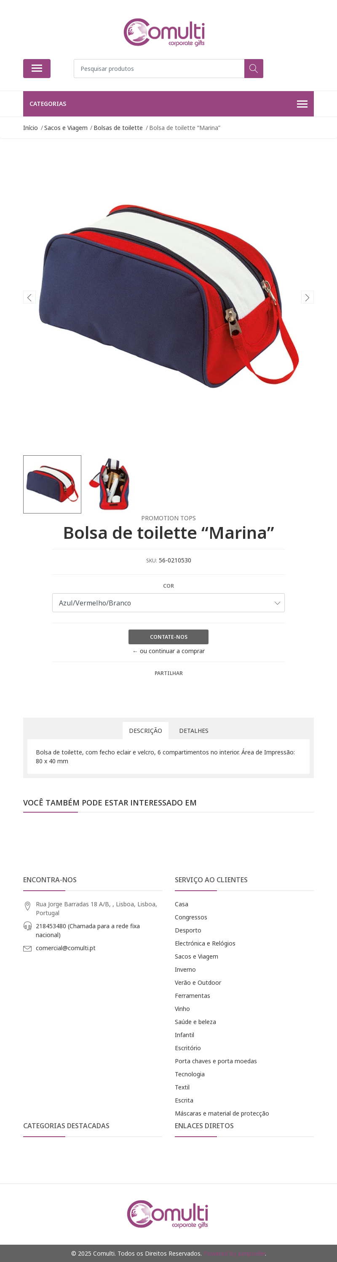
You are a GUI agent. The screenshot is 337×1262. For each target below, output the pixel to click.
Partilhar (169, 673)
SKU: (151, 560)
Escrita (184, 1100)
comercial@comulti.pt (66, 948)
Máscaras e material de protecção (222, 1113)
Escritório (188, 1048)
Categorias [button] (168, 104)
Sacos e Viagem (196, 956)
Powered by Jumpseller (234, 1253)
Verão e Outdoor (198, 982)
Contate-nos (168, 636)
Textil (182, 1087)
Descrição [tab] (145, 731)
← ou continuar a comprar (168, 651)
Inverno (185, 969)
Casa (181, 904)
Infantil (184, 1035)
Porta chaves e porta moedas (216, 1061)
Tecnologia (190, 1074)
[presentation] (29, 297)
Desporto (188, 930)
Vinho (182, 1009)
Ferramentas (192, 996)
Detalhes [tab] (194, 731)
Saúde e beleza (195, 1022)
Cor (168, 585)
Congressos (191, 917)
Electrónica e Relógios (205, 943)
